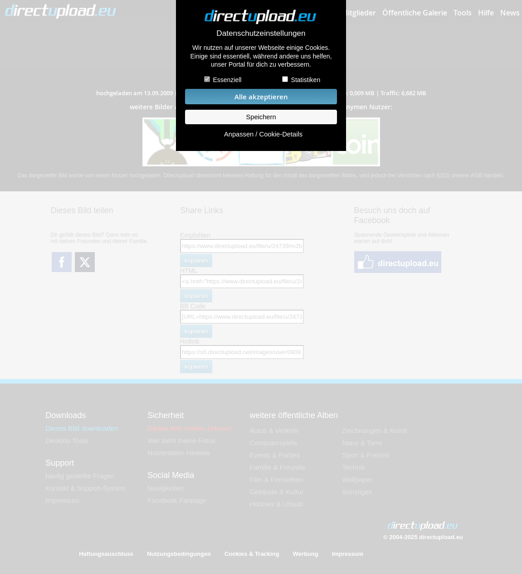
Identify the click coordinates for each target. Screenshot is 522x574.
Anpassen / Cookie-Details (263, 134)
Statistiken (306, 79)
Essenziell (227, 79)
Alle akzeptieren (261, 96)
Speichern (261, 117)
